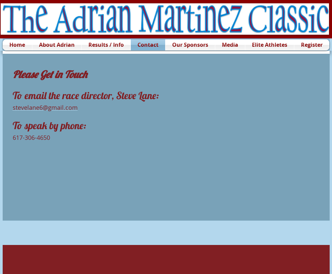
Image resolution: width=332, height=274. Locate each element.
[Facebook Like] (44, 233)
